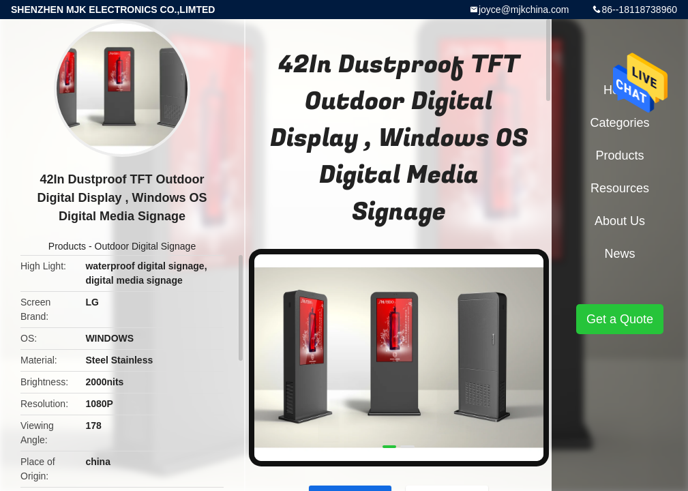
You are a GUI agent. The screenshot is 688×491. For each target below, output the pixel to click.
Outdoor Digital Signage (145, 246)
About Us (620, 221)
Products (67, 246)
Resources (619, 188)
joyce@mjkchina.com (524, 9)
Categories (619, 123)
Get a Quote (619, 319)
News (619, 254)
